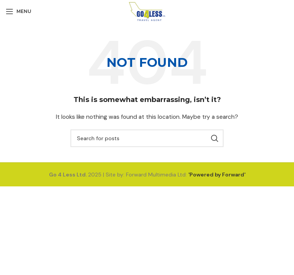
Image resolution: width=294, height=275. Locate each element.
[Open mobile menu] (18, 11)
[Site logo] (147, 11)
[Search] (147, 138)
